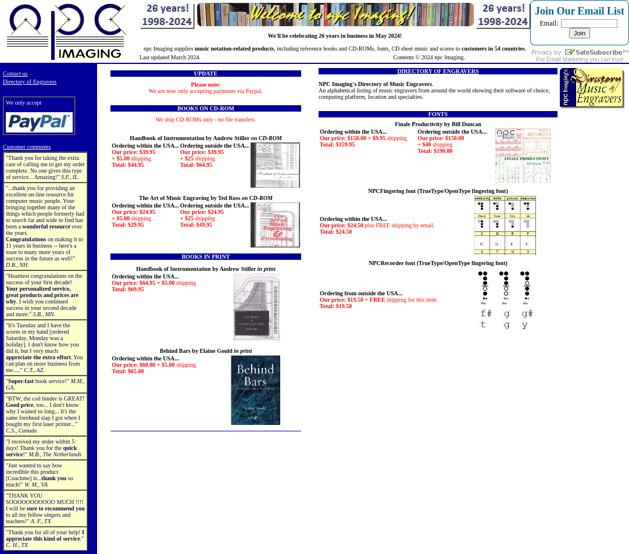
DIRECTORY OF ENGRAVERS (437, 71)
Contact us (15, 73)
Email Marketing (567, 59)
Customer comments (27, 147)
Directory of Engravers (29, 81)
